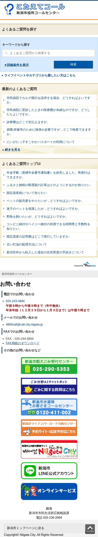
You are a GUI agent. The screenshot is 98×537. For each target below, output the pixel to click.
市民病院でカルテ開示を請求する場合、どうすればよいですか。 (49, 100)
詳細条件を (14, 65)
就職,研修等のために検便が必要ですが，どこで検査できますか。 (49, 132)
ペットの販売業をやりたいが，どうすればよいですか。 (49, 201)
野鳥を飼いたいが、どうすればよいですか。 (49, 216)
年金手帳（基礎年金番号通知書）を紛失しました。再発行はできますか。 (49, 175)
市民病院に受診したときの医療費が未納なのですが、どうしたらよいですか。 (49, 112)
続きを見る (12, 149)
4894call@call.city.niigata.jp (24, 324)
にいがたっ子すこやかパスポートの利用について (49, 142)
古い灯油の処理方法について (49, 244)
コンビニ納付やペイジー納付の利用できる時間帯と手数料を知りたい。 (49, 226)
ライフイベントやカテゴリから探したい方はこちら (40, 75)
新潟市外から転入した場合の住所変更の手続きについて (49, 252)
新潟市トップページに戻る (25, 528)
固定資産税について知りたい (49, 193)
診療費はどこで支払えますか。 (49, 122)
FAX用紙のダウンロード (23, 343)
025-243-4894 (15, 301)
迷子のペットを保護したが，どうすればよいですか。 (49, 208)
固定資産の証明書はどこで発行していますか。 (49, 236)
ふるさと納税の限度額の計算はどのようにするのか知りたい (49, 185)
